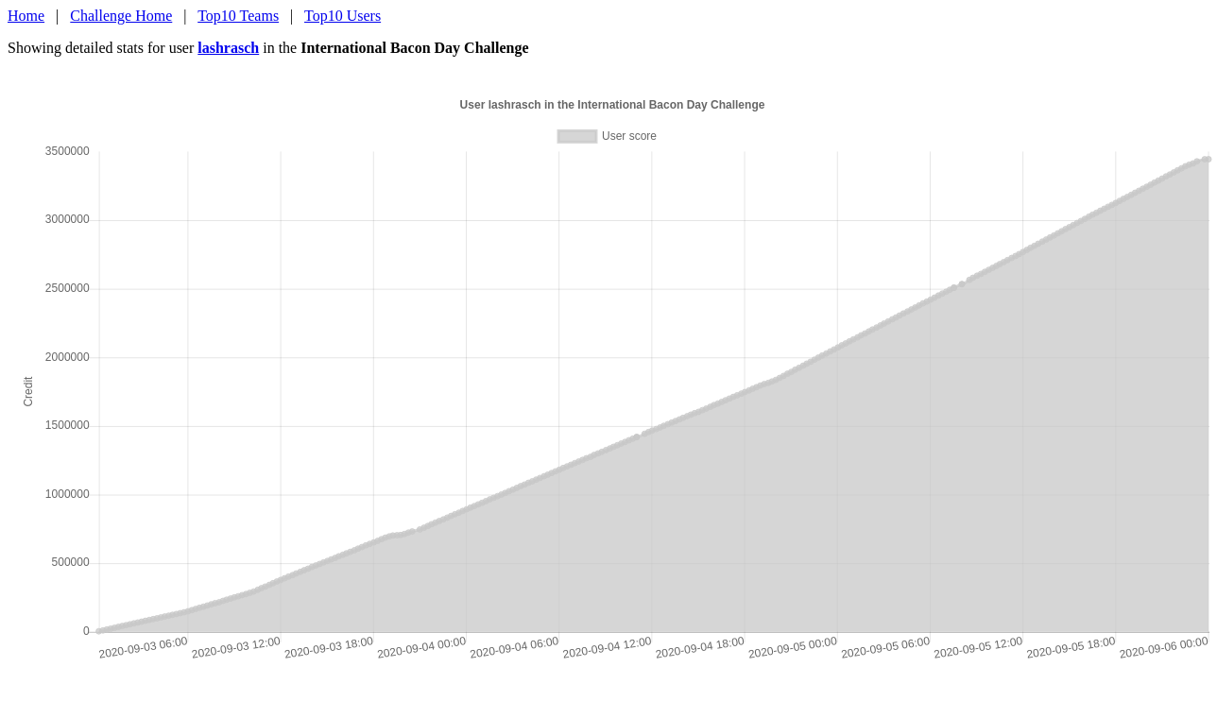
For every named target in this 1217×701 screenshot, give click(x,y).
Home (26, 16)
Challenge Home (121, 16)
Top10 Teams (238, 16)
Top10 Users (342, 16)
